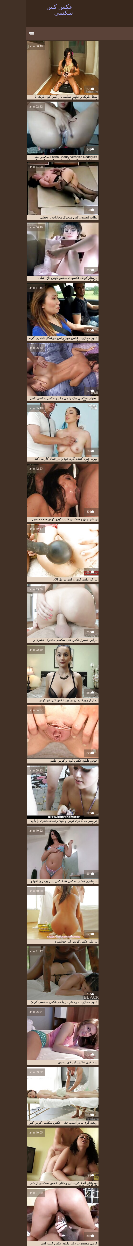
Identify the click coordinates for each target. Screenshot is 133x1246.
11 (57, 1148)
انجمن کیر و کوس (23, 1193)
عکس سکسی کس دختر (68, 1210)
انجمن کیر (85, 1193)
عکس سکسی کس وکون (30, 1213)
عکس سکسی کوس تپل (47, 1219)
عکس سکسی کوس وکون (31, 1222)
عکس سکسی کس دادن (101, 1210)
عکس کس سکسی (84, 1236)
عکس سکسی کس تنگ (78, 1207)
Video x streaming (75, 1238)
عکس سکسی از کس (26, 1202)
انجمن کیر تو (68, 1193)
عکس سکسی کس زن (37, 1210)
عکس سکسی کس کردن (56, 1216)
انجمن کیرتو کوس (93, 1196)
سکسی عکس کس (32, 1199)
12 (45, 1148)
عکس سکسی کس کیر (112, 1219)
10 (63, 1148)
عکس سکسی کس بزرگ (110, 1207)
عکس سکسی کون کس (111, 1227)
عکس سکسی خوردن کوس (84, 1205)
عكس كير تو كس (106, 1202)
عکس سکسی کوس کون (87, 1225)
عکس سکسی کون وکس (22, 1225)
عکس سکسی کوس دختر (101, 1222)
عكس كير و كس (82, 1202)
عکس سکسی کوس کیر (55, 1225)
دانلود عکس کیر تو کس (111, 1199)
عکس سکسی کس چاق (89, 1216)
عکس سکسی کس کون (24, 1216)
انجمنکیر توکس (48, 1196)
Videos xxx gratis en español (32, 1236)
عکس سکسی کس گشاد (79, 1219)
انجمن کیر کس (116, 1196)
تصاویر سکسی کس (23, 1196)
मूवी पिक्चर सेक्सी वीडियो (112, 1236)
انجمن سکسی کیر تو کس (110, 1193)
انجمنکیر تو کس (70, 1196)
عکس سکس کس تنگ (56, 1202)
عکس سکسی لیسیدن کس (48, 1205)
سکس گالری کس (57, 1199)
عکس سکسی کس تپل (47, 1207)
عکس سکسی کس (17, 1205)
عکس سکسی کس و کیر (63, 1213)
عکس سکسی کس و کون (97, 1213)
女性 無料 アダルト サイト (108, 1239)
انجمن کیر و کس (47, 1193)
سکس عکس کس (82, 1199)
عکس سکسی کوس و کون (66, 1222)
